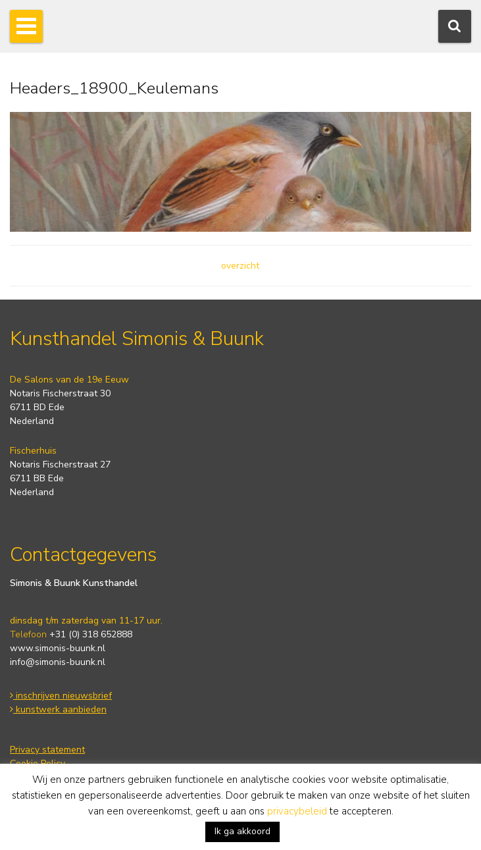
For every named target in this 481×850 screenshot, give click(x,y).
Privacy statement (47, 749)
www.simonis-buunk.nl (57, 648)
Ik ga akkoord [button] (242, 831)
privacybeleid (297, 811)
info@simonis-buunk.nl (57, 662)
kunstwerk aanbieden (58, 709)
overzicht (240, 265)
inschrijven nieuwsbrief (61, 695)
